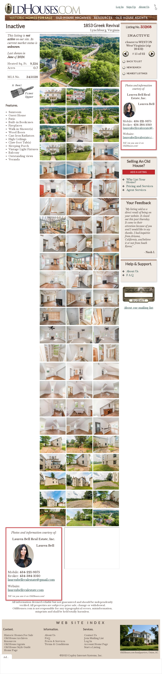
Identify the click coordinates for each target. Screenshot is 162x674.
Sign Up (131, 7)
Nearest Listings (137, 73)
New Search (134, 67)
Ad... (6, 657)
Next (152, 54)
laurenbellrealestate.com (26, 590)
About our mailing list (138, 307)
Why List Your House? (135, 181)
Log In (120, 7)
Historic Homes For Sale (18, 635)
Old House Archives (16, 638)
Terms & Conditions (57, 644)
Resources (103, 17)
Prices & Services (55, 641)
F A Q (130, 275)
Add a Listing (138, 172)
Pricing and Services (139, 186)
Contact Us (90, 635)
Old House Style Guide (17, 647)
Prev (125, 54)
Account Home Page (96, 644)
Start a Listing (92, 647)
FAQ (47, 638)
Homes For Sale (31, 17)
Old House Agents (14, 644)
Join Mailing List (94, 638)
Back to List (134, 61)
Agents (132, 17)
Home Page (11, 650)
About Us (144, 7)
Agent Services (136, 190)
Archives (73, 17)
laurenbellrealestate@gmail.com (31, 580)
